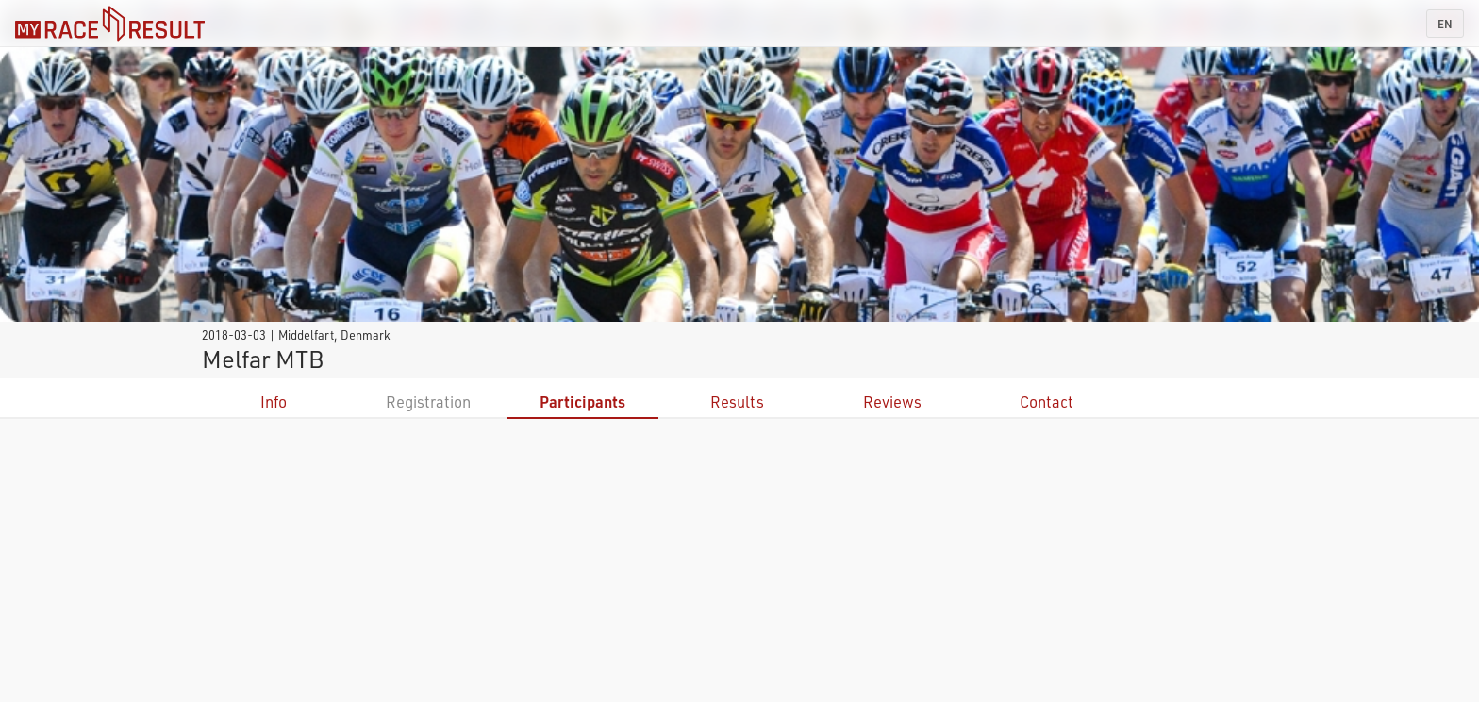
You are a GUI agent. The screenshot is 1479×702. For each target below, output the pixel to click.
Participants (582, 401)
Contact (1046, 401)
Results (737, 401)
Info (273, 401)
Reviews (892, 401)
